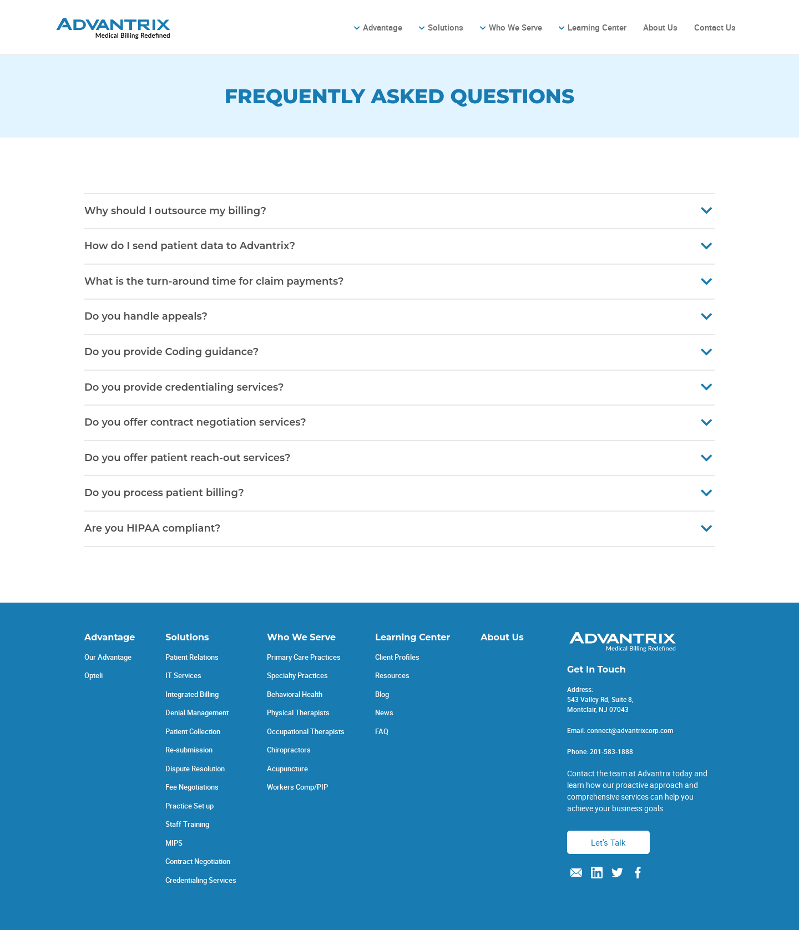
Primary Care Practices (304, 657)
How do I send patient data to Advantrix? (189, 246)
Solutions (445, 27)
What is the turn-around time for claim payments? (213, 281)
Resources (392, 675)
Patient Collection (192, 731)
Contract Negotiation (197, 861)
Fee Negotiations (192, 787)
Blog (382, 694)
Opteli (93, 675)
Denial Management (197, 712)
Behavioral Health (294, 694)
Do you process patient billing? (164, 493)
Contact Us (715, 27)
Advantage (382, 27)
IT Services (183, 675)
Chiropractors (289, 750)
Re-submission (189, 750)
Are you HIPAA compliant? (152, 528)
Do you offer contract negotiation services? (195, 422)
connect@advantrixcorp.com (630, 730)
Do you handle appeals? (146, 316)
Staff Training (187, 824)
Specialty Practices (297, 675)
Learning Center (597, 27)
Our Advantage (108, 657)
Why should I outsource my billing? (175, 211)
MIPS (174, 843)
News (384, 712)
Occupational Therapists (306, 731)
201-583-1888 (611, 751)
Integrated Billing (192, 694)
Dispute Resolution (195, 769)
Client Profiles (397, 657)
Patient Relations (192, 657)
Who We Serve (515, 27)
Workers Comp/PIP (297, 787)
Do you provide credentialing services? (184, 387)
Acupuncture (287, 769)
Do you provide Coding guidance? (171, 352)
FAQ (381, 731)
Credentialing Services (200, 880)
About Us (660, 27)
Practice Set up (189, 806)
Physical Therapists (298, 712)
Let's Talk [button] (608, 842)
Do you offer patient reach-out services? (187, 458)
